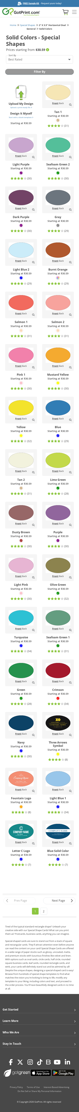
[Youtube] (57, 1062)
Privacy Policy (16, 1087)
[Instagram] (30, 1062)
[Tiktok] (39, 1062)
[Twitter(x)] (20, 1062)
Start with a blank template (21, 117)
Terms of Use (33, 1087)
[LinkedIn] (67, 1062)
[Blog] (48, 1061)
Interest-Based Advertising (56, 1087)
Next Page (62, 901)
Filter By (39, 72)
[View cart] (65, 12)
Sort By (12, 55)
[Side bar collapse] (74, 12)
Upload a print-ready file (21, 107)
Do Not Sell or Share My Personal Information (39, 1091)
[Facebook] (11, 1062)
